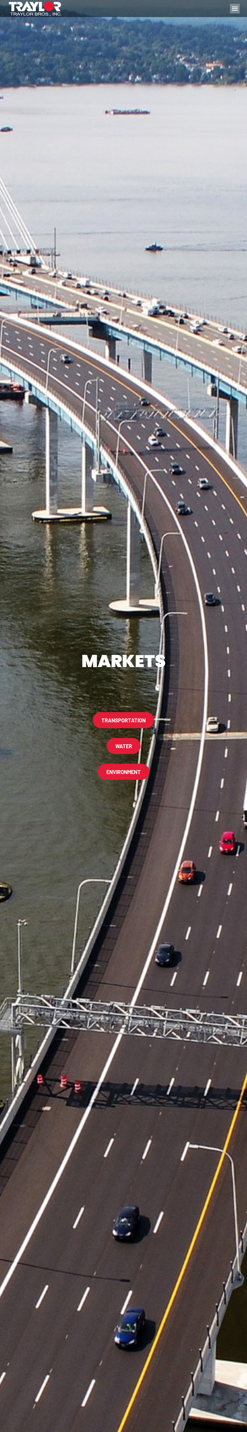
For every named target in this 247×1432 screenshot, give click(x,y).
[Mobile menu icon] (235, 8)
